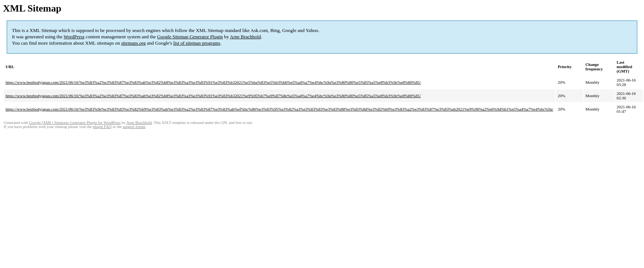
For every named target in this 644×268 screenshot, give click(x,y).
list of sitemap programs (196, 43)
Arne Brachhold (245, 36)
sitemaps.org (133, 43)
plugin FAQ (102, 127)
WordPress (74, 36)
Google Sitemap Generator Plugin (190, 36)
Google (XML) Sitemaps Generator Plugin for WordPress (75, 123)
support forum (134, 127)
